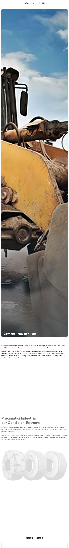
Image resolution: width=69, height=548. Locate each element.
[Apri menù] (41, 3)
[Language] (34, 3)
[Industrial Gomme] (27, 3)
